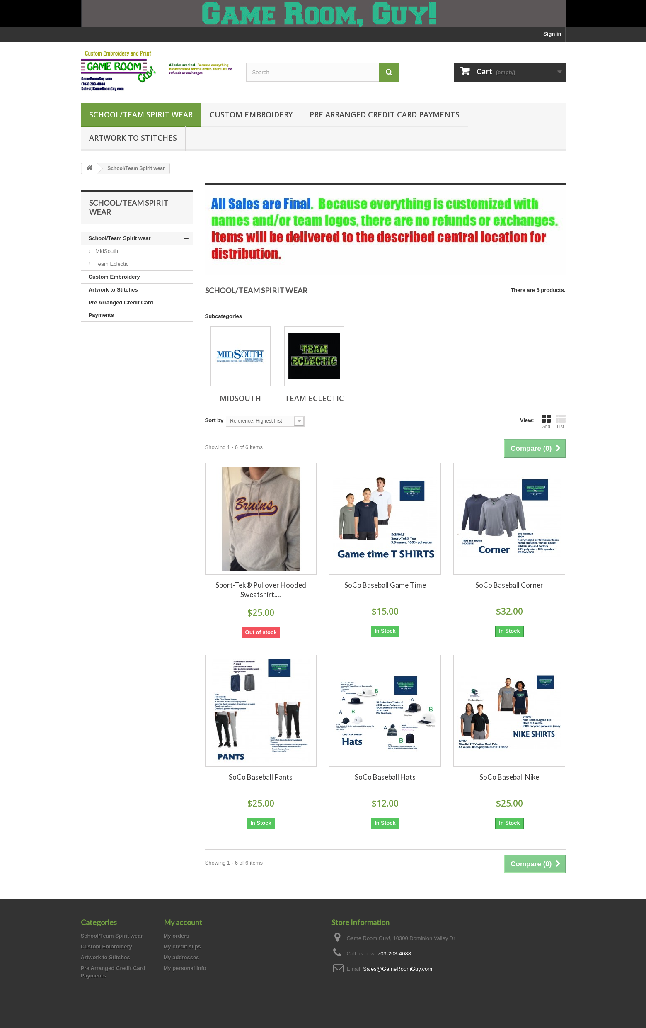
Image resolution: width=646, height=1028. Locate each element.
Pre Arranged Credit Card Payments (385, 114)
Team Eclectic (111, 264)
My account (183, 922)
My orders (176, 936)
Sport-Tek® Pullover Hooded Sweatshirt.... (260, 590)
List (561, 421)
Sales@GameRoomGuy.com (397, 969)
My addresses (181, 957)
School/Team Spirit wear (141, 114)
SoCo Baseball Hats (385, 777)
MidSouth (106, 251)
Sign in (552, 34)
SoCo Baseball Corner (509, 585)
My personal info (185, 968)
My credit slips (182, 946)
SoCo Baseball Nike (509, 777)
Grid (546, 421)
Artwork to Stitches (133, 138)
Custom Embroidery (251, 114)
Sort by (214, 420)
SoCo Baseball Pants (261, 777)
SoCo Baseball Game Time (385, 585)
